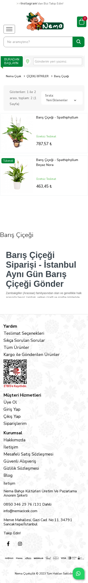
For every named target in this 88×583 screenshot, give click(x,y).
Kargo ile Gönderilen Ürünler (32, 354)
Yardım (10, 326)
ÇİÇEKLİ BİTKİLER (38, 76)
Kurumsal (13, 433)
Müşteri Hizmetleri (22, 395)
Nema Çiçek (13, 76)
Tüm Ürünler (16, 347)
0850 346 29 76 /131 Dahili (27, 504)
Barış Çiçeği (61, 76)
